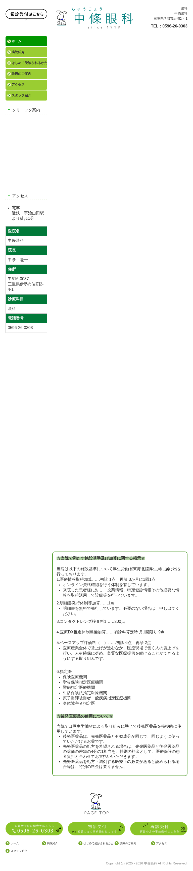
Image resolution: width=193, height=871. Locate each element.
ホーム (16, 41)
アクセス (18, 84)
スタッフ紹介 (21, 95)
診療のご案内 (21, 74)
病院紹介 (18, 52)
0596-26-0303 (174, 26)
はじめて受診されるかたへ (29, 63)
